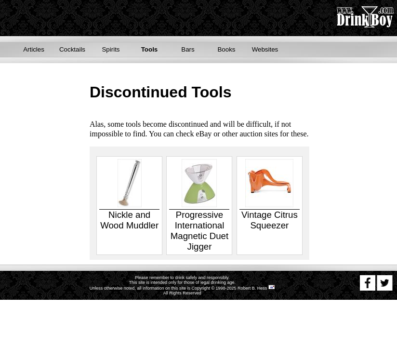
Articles (33, 49)
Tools (149, 49)
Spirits (110, 49)
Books (226, 49)
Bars (187, 49)
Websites (265, 49)
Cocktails (72, 49)
